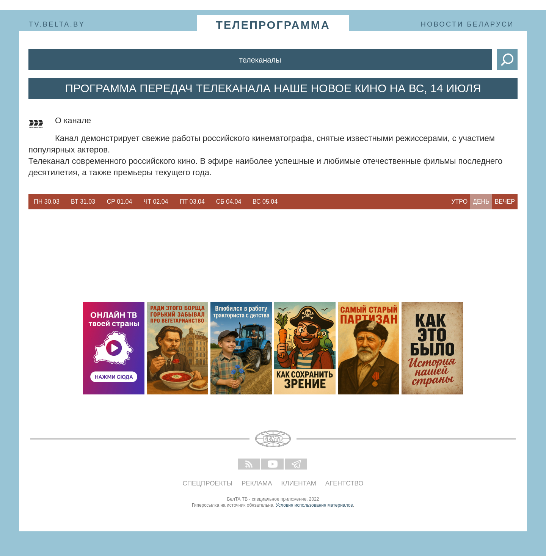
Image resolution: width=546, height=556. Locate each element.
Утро (459, 201)
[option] (46, 201)
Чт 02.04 (156, 201)
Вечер (505, 201)
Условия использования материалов (314, 505)
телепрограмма (273, 25)
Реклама (257, 483)
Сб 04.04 (229, 201)
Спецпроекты (208, 483)
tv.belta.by (57, 24)
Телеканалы (260, 60)
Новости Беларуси (467, 24)
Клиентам (298, 483)
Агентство (344, 483)
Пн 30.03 (47, 201)
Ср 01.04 (119, 201)
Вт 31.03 (83, 201)
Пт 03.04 (192, 201)
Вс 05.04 (265, 201)
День (481, 201)
